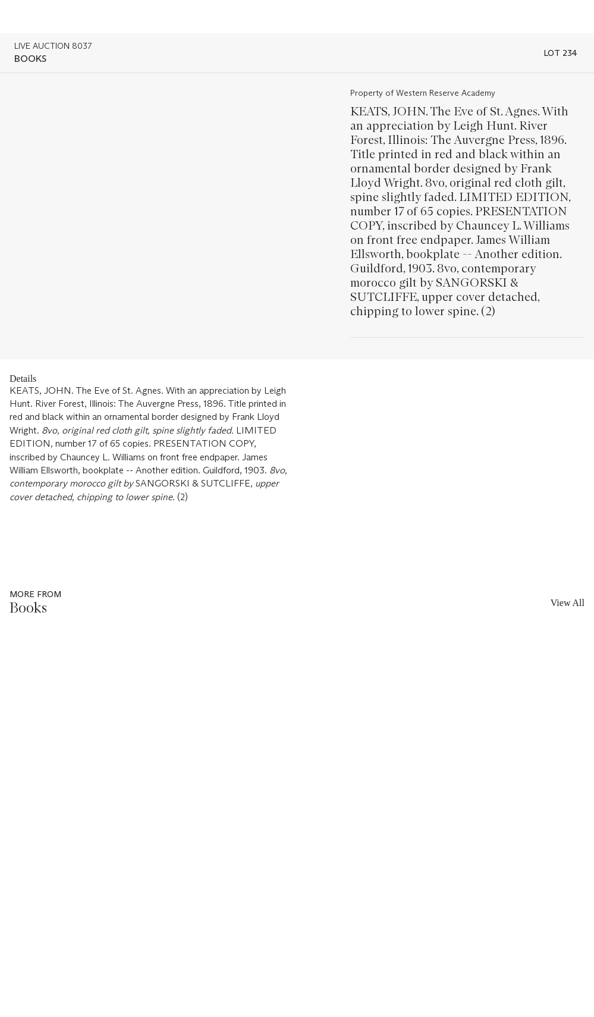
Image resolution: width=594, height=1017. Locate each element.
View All (567, 603)
